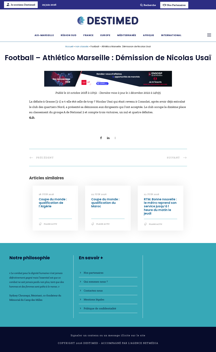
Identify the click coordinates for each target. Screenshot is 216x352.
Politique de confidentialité (100, 308)
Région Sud (68, 35)
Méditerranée (126, 35)
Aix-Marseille (44, 35)
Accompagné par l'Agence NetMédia (129, 343)
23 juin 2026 (151, 194)
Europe (105, 35)
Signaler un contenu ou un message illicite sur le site (108, 335)
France (88, 35)
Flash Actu (50, 224)
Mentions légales (94, 299)
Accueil (69, 46)
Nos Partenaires (174, 5)
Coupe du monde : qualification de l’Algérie (53, 203)
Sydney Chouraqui (19, 295)
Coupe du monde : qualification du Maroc (105, 203)
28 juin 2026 (46, 194)
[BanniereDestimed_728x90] (108, 78)
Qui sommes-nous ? (96, 281)
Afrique (148, 35)
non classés (81, 46)
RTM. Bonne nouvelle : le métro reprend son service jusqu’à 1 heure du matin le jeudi (160, 206)
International (171, 35)
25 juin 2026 (99, 194)
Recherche (148, 5)
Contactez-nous (93, 290)
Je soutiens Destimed (21, 4)
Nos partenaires (93, 272)
